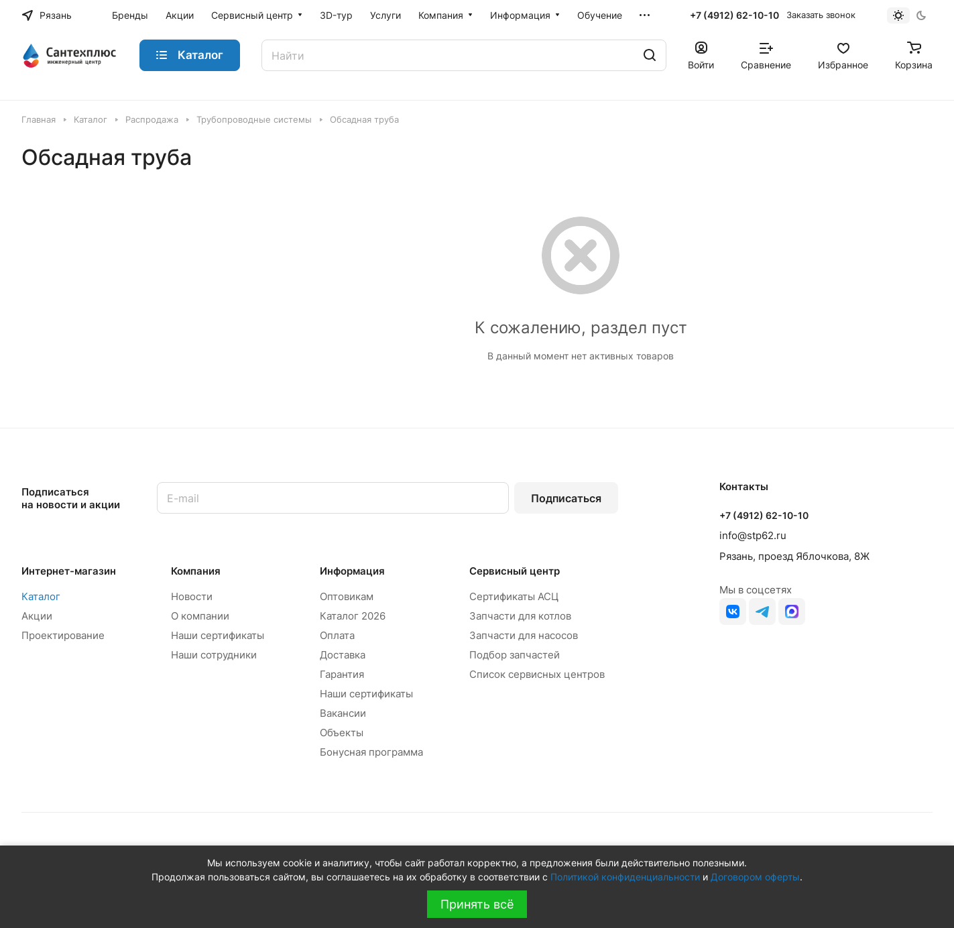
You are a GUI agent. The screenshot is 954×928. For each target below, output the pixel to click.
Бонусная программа (371, 752)
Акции (36, 616)
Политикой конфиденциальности (625, 876)
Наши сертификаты (217, 635)
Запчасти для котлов (520, 616)
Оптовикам (346, 596)
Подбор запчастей (514, 654)
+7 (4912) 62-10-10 (734, 15)
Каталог (40, 596)
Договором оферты (755, 876)
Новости (192, 596)
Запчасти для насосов (523, 635)
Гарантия (342, 674)
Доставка (342, 654)
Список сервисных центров (537, 674)
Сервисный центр (514, 571)
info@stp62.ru (752, 535)
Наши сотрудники (214, 654)
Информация (352, 571)
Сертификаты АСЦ (513, 596)
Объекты (341, 732)
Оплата (337, 635)
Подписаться (566, 498)
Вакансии (343, 713)
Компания (196, 571)
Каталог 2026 (352, 616)
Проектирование (63, 635)
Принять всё (477, 904)
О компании (200, 616)
